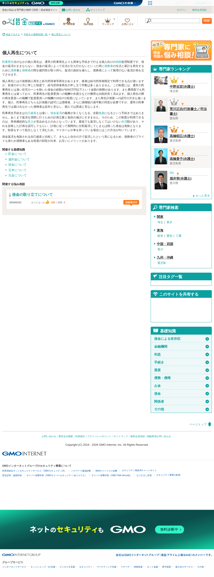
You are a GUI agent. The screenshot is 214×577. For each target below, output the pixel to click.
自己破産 (30, 113)
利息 (181, 354)
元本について (17, 170)
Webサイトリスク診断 (106, 471)
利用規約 (80, 436)
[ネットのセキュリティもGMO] (33, 3)
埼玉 (160, 222)
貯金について (17, 154)
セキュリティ (85, 567)
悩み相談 (88, 24)
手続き (181, 362)
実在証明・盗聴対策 (12, 475)
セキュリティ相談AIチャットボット (139, 470)
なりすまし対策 (144, 475)
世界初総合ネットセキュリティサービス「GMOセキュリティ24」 (34, 471)
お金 (181, 386)
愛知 (169, 235)
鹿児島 (161, 263)
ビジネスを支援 (67, 567)
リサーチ (125, 567)
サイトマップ (97, 10)
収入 (30, 121)
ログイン (181, 10)
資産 (181, 370)
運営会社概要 (66, 436)
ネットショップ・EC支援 (43, 567)
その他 (181, 409)
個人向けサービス (184, 567)
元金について (17, 175)
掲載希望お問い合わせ (159, 436)
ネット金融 (152, 567)
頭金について (17, 164)
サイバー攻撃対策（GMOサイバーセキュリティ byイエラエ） (56, 475)
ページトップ (198, 424)
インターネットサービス (14, 567)
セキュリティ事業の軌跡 (168, 475)
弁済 (124, 121)
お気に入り (128, 24)
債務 (13, 70)
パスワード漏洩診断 (81, 471)
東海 (160, 230)
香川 (160, 249)
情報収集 (138, 567)
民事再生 (8, 61)
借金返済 (56, 113)
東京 (169, 222)
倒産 (118, 61)
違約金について (19, 159)
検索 (207, 20)
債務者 (108, 66)
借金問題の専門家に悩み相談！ (181, 50)
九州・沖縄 (165, 257)
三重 (178, 235)
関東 (160, 217)
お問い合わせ (73, 10)
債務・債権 (181, 378)
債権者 (26, 70)
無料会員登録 (199, 10)
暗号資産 (166, 567)
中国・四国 (165, 244)
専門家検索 (69, 24)
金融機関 (181, 346)
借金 (181, 393)
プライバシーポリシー (99, 436)
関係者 (181, 401)
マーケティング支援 (106, 567)
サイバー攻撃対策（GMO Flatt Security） (111, 475)
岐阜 (160, 235)
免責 (101, 113)
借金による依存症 (181, 338)
